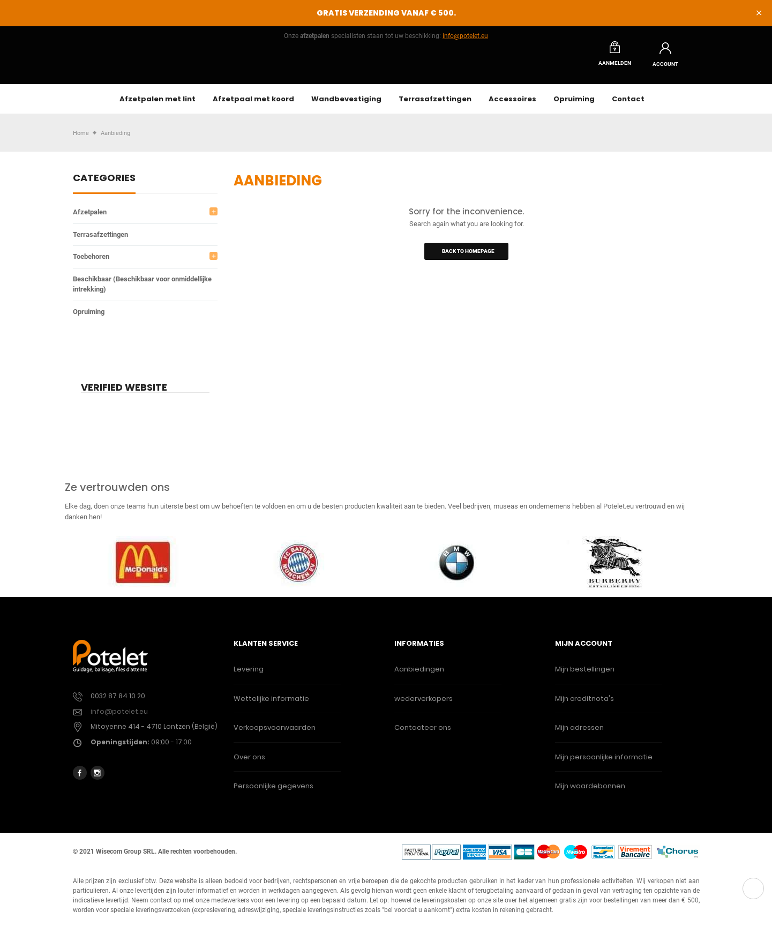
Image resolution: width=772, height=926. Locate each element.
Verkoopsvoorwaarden (275, 733)
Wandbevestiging (346, 105)
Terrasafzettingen (435, 105)
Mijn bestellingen (584, 675)
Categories (104, 184)
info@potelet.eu (465, 36)
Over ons (249, 763)
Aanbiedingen (419, 675)
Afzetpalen (90, 218)
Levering (249, 675)
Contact (628, 105)
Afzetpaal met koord (253, 105)
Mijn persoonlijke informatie (604, 763)
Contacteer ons (422, 733)
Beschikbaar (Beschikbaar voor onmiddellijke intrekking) (142, 290)
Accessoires (512, 105)
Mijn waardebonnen (590, 792)
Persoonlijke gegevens (273, 792)
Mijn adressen (579, 733)
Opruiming (574, 105)
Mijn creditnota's (584, 704)
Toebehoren (91, 262)
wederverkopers (423, 704)
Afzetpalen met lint (157, 105)
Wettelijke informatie (271, 704)
